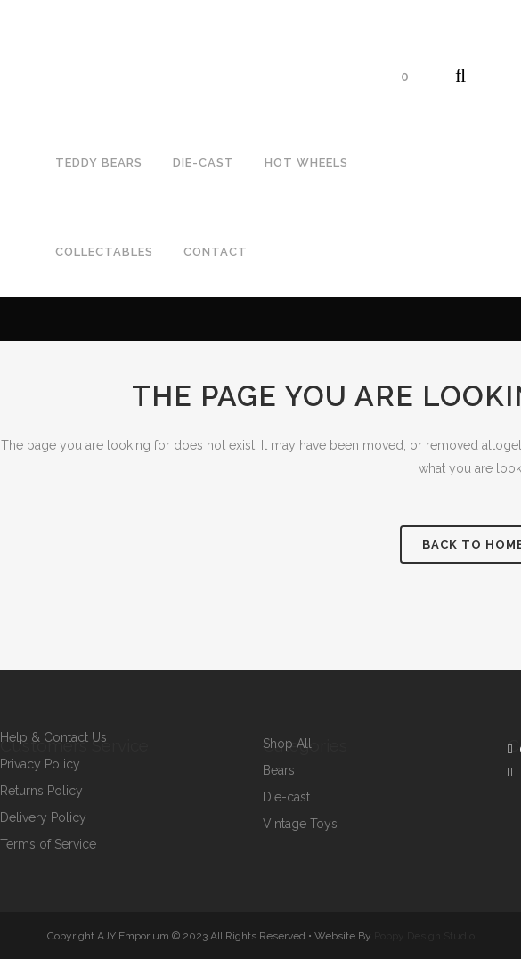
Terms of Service (48, 844)
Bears (279, 770)
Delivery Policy (43, 818)
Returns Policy (41, 791)
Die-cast (286, 797)
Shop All (287, 744)
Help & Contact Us (53, 738)
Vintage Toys (300, 824)
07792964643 (56, 32)
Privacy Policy (40, 764)
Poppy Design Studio (424, 936)
